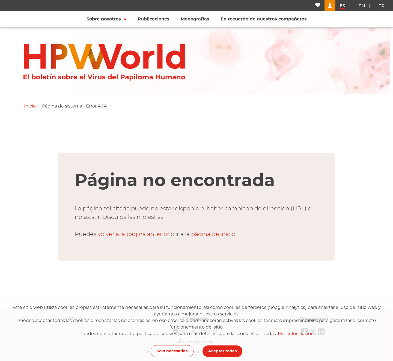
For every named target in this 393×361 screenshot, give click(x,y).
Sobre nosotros (104, 19)
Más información (296, 334)
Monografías (195, 19)
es (342, 6)
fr (382, 6)
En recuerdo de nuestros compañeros (264, 19)
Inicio (30, 106)
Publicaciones (153, 19)
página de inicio (213, 234)
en (362, 6)
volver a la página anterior (133, 234)
